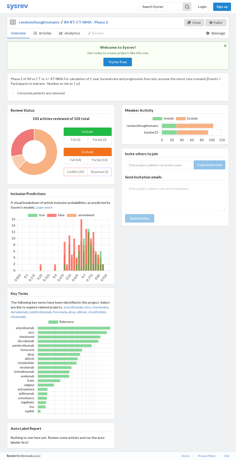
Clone (194, 22)
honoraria (60, 312)
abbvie (82, 312)
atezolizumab (73, 307)
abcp (72, 312)
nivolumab (18, 317)
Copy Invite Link (209, 165)
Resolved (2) (99, 172)
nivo (87, 307)
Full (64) (75, 160)
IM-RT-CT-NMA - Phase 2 (86, 22)
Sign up (222, 7)
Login (202, 7)
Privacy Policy (207, 456)
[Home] (17, 7)
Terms (185, 456)
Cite (226, 456)
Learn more (44, 207)
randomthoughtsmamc (39, 22)
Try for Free (117, 62)
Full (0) (75, 140)
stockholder (97, 312)
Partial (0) (99, 140)
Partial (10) (99, 160)
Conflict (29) (75, 172)
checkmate (100, 307)
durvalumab (19, 312)
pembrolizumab (40, 312)
